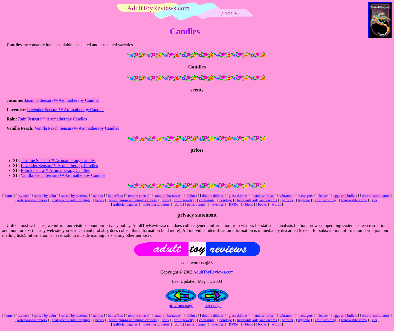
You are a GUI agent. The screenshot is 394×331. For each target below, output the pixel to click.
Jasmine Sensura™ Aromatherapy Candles (61, 100)
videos (248, 204)
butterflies (115, 196)
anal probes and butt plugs (71, 200)
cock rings (206, 200)
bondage (225, 200)
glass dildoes (238, 196)
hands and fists (263, 196)
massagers (305, 196)
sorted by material (74, 196)
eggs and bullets (345, 196)
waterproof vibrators (32, 200)
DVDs (233, 204)
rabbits (98, 196)
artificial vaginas (125, 204)
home (8, 196)
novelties (217, 204)
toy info (23, 196)
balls (165, 200)
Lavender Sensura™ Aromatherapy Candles (65, 109)
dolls (178, 204)
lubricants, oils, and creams (257, 200)
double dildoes (213, 196)
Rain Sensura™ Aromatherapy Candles (52, 119)
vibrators (285, 196)
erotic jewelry (184, 200)
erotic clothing (325, 200)
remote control (138, 196)
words (276, 204)
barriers (287, 200)
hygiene (304, 200)
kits (374, 200)
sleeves (323, 196)
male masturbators (156, 204)
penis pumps (196, 204)
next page (213, 305)
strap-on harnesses (168, 196)
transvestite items (354, 200)
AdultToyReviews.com (213, 272)
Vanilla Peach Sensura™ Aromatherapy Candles (76, 128)
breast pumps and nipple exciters (133, 200)
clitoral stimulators (375, 196)
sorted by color (45, 196)
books (262, 204)
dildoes (191, 196)
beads (99, 200)
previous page (181, 305)
